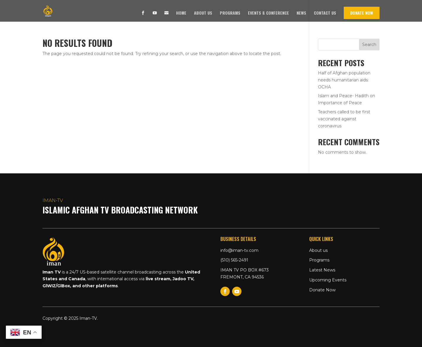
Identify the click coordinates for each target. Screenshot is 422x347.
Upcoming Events (327, 280)
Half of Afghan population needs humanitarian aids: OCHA (344, 80)
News (301, 13)
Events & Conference (268, 13)
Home (181, 13)
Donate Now (361, 13)
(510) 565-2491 (234, 260)
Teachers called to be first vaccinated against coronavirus (344, 119)
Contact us (325, 13)
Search (369, 44)
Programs (230, 13)
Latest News (322, 270)
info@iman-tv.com (239, 250)
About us (203, 13)
